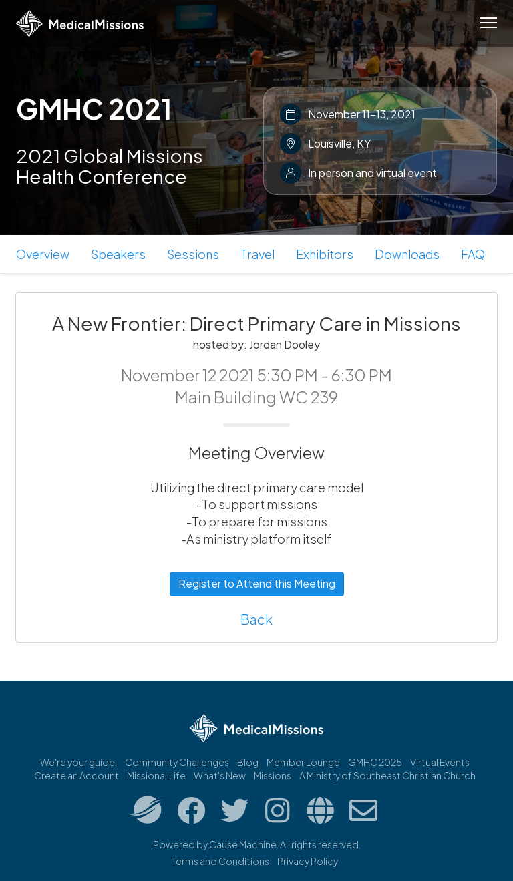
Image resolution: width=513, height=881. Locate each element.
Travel (257, 254)
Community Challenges (177, 762)
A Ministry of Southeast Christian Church (387, 775)
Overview (42, 254)
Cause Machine (243, 844)
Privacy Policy (307, 861)
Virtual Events (440, 762)
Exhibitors (324, 254)
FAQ (473, 254)
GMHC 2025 (375, 762)
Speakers (118, 254)
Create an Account (76, 775)
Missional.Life (156, 775)
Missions (272, 775)
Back (256, 618)
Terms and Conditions (220, 861)
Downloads (407, 254)
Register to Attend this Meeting (256, 583)
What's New (220, 775)
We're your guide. (78, 762)
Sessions (193, 254)
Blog (248, 762)
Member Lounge (303, 762)
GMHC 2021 (94, 108)
